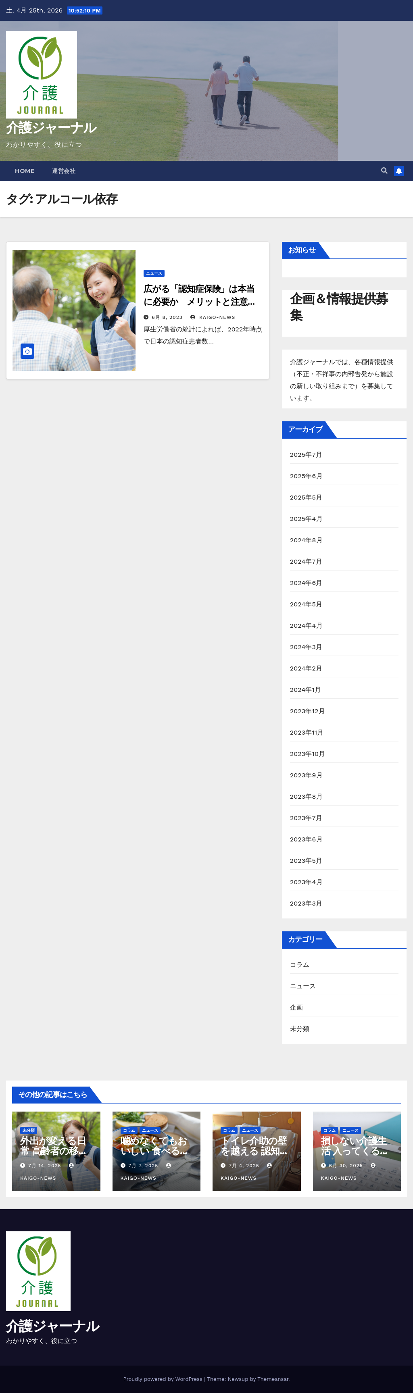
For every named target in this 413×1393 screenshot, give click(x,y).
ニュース (154, 273)
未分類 (300, 1029)
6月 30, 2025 (346, 1165)
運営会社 (63, 171)
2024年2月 (306, 668)
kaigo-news (212, 317)
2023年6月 (306, 839)
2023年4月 (306, 882)
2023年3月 (306, 903)
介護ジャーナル (51, 127)
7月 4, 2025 (244, 1165)
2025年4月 (306, 519)
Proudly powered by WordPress (163, 1379)
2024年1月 (305, 689)
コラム (300, 964)
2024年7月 (306, 561)
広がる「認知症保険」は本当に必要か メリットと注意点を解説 (200, 301)
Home (24, 171)
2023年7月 (306, 818)
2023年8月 (306, 796)
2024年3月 (306, 647)
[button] (384, 171)
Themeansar (272, 1379)
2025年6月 (306, 476)
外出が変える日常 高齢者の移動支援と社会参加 (53, 1151)
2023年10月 (307, 754)
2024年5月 (306, 604)
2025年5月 (306, 497)
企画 (296, 1007)
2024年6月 (306, 583)
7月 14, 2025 (44, 1165)
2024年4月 (306, 625)
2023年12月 (307, 711)
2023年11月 (307, 732)
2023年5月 (306, 860)
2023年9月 (306, 775)
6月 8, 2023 (167, 317)
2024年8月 (306, 540)
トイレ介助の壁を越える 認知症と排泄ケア (254, 1151)
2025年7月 (306, 454)
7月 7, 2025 (143, 1165)
